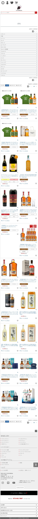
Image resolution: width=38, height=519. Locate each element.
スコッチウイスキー (24, 449)
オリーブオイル (5, 464)
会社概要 (3, 504)
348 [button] (34, 86)
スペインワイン (5, 442)
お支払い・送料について (25, 470)
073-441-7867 (4, 479)
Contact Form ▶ (20, 487)
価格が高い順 (18, 85)
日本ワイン (4, 444)
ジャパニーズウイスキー (25, 451)
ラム (3, 455)
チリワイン (22, 440)
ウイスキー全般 (5, 449)
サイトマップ (4, 515)
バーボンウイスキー (6, 451)
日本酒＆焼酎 (5, 462)
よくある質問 (5, 470)
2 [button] (34, 31)
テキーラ (22, 453)
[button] (36, 31)
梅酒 (21, 462)
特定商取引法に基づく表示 (6, 510)
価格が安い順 (12, 85)
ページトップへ (36, 431)
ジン (21, 455)
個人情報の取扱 (4, 513)
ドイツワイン (23, 442)
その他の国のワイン (24, 444)
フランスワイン (5, 438)
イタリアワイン (23, 438)
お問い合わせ (4, 507)
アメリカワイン (5, 440)
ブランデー (4, 453)
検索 (36, 13)
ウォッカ (4, 456)
